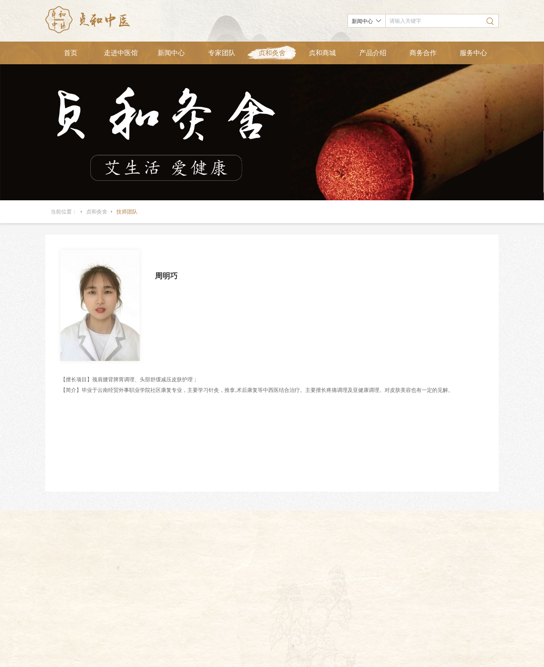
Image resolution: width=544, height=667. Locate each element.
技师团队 (127, 212)
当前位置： (64, 212)
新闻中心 (171, 53)
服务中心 (473, 53)
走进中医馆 (121, 53)
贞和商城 (322, 53)
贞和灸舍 (272, 53)
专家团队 (221, 53)
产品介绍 (372, 53)
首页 (70, 53)
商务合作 (423, 53)
